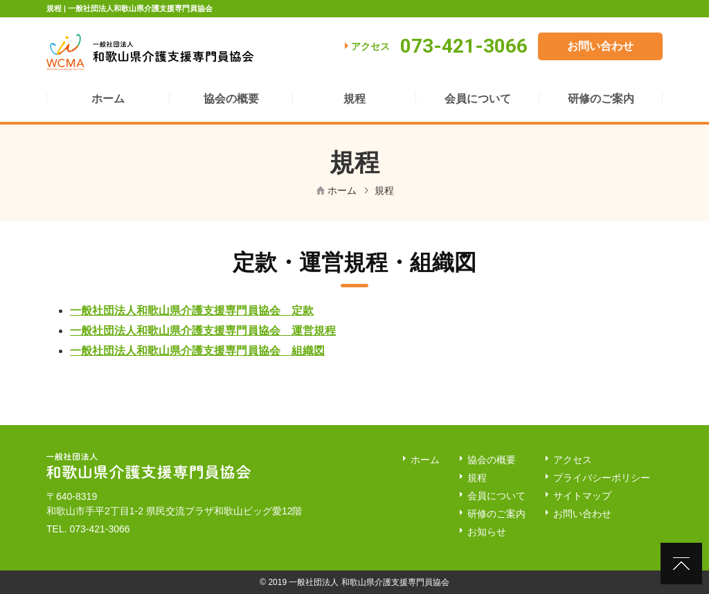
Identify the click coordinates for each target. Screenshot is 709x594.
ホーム (342, 190)
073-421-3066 (99, 528)
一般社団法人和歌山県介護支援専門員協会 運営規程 (203, 330)
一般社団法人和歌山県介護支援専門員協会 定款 (192, 310)
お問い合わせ (600, 46)
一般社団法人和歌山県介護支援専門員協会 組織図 (197, 351)
